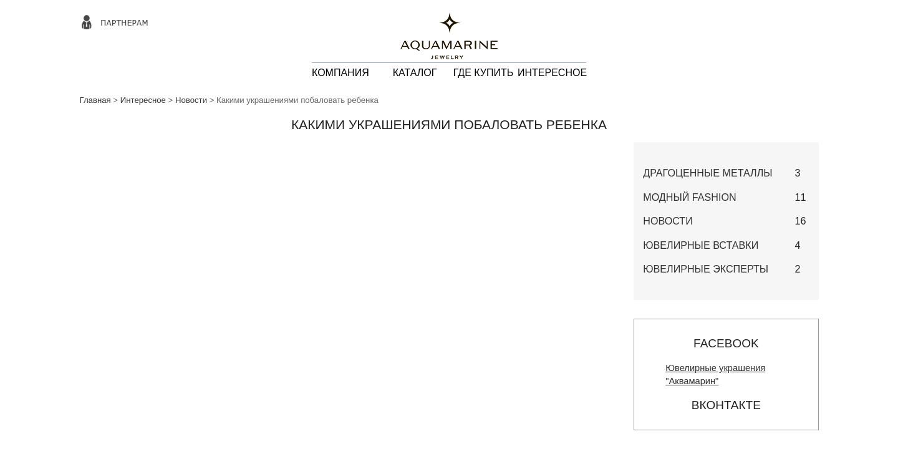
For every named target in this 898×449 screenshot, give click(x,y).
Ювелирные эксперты (705, 268)
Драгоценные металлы (707, 172)
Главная (95, 100)
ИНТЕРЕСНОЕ (552, 72)
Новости (191, 100)
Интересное (143, 100)
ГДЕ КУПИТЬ (483, 72)
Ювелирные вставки (700, 245)
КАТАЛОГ (415, 72)
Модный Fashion (689, 197)
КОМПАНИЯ (340, 72)
